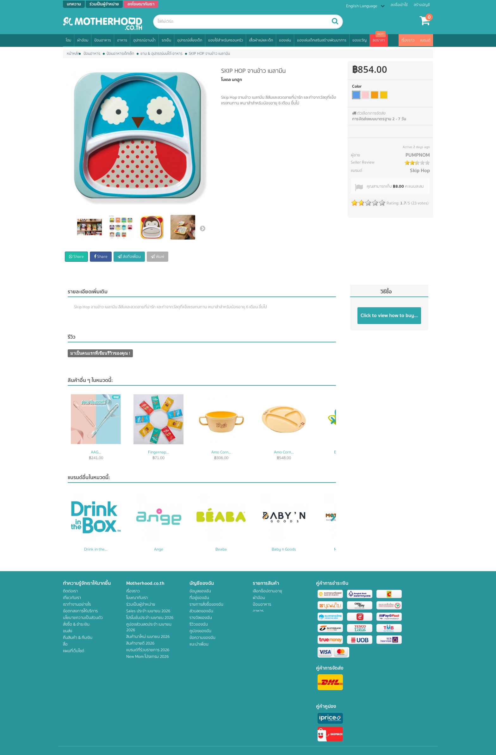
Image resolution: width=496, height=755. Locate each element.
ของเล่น (285, 40)
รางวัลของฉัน (200, 618)
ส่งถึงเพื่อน (129, 256)
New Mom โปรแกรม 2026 (147, 656)
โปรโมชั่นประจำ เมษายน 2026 (149, 618)
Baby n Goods (284, 549)
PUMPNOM (418, 155)
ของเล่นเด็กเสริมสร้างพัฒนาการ (321, 40)
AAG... (96, 452)
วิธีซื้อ (386, 292)
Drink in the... (96, 549)
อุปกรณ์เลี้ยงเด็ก (189, 40)
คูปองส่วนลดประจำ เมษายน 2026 (148, 627)
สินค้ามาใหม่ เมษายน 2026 (148, 636)
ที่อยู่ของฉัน (199, 598)
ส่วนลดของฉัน (201, 611)
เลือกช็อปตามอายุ (267, 591)
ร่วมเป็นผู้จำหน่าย (140, 604)
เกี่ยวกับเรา (72, 598)
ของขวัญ (359, 40)
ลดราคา (379, 40)
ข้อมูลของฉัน (200, 591)
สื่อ (65, 644)
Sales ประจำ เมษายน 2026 (148, 611)
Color (357, 86)
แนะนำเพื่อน (198, 644)
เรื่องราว (407, 40)
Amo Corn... (221, 452)
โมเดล (226, 80)
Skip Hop (420, 170)
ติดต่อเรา (70, 591)
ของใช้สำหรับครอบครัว (225, 40)
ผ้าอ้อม (82, 40)
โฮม (68, 40)
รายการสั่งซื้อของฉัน (206, 604)
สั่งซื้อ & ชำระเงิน (76, 624)
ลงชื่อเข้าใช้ (399, 5)
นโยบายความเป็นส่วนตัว (83, 618)
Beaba (221, 549)
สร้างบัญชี (422, 5)
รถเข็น (166, 40)
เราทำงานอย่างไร (77, 604)
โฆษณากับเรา (137, 598)
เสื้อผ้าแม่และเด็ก (261, 40)
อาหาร (122, 40)
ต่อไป (202, 228)
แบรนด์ (425, 40)
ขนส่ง (67, 631)
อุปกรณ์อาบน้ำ (144, 40)
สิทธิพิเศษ (261, 664)
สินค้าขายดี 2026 (140, 643)
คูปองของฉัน (200, 631)
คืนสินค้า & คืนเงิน (77, 637)
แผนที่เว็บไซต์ (73, 651)
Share (76, 256)
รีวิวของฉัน (198, 624)
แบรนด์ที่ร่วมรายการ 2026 (147, 650)
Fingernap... (158, 452)
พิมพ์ (157, 256)
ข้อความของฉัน (202, 637)
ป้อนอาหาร (102, 40)
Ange (158, 549)
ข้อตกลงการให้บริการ (80, 611)
